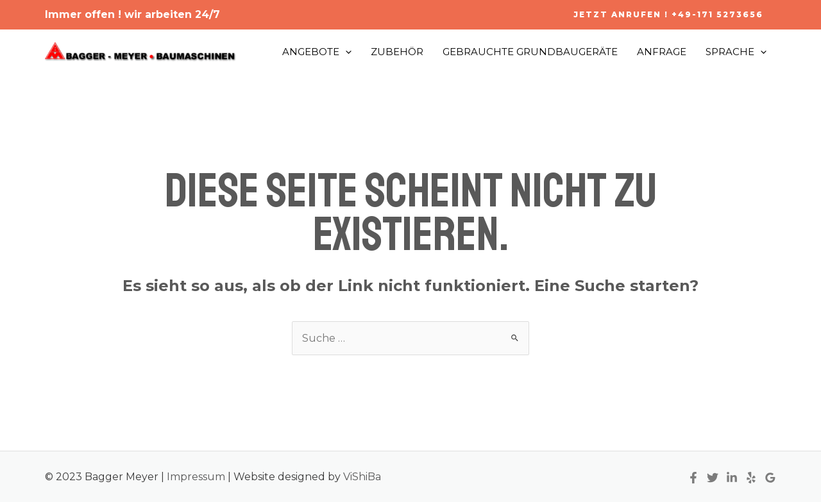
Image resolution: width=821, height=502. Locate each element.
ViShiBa (362, 477)
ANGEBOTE (316, 51)
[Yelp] (751, 477)
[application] (345, 51)
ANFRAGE (661, 52)
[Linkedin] (732, 477)
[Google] (770, 477)
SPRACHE (736, 51)
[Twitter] (712, 477)
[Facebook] (693, 477)
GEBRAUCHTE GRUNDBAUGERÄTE (530, 52)
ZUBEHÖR (397, 52)
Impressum (197, 477)
